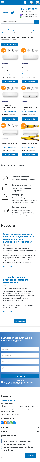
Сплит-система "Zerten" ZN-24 (30, 144)
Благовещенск (33, 409)
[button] (9, 44)
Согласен (30, 456)
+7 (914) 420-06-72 (28, 14)
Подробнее (7, 266)
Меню (20, 431)
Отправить (20, 376)
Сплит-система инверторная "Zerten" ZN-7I (9, 70)
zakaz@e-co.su (28, 11)
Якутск (15, 409)
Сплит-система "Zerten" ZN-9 (10, 144)
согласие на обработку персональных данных (20, 381)
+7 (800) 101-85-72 (28, 9)
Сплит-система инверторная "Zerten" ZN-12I (9, 107)
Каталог (20, 427)
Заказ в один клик (9, 74)
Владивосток (8, 409)
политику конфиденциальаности (14, 383)
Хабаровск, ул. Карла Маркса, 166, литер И (21, 406)
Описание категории (14, 165)
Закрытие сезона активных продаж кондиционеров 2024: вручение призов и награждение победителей (18, 238)
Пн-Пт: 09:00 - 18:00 (12, 411)
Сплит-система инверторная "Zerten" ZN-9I (29, 70)
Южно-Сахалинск (23, 409)
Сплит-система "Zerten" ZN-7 (30, 108)
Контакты (20, 396)
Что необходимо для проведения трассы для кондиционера (15, 280)
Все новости (20, 321)
